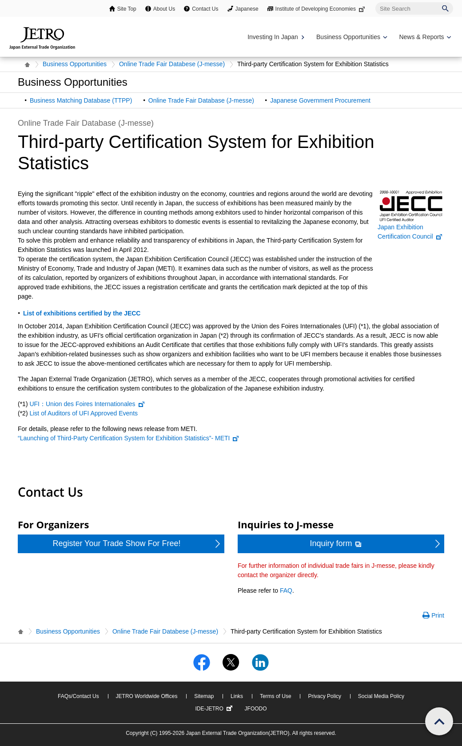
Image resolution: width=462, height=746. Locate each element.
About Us (164, 9)
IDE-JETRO (214, 709)
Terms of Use (275, 696)
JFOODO (256, 709)
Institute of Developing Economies (320, 9)
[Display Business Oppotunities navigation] (351, 37)
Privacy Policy (324, 696)
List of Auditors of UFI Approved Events (83, 413)
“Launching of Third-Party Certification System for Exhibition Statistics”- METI (128, 438)
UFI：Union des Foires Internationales (87, 403)
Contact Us (205, 9)
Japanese (247, 9)
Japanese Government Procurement (320, 100)
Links (237, 696)
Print (437, 615)
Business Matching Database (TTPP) (81, 100)
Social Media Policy (381, 696)
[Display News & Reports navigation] (424, 37)
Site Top (126, 9)
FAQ (286, 590)
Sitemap (204, 696)
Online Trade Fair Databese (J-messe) (172, 64)
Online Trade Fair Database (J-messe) (201, 100)
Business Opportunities (75, 64)
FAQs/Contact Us (78, 696)
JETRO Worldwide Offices (147, 696)
